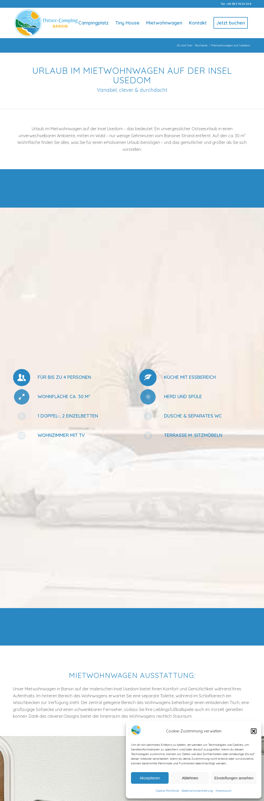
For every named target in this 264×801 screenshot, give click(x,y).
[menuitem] (93, 23)
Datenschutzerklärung (197, 790)
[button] (253, 731)
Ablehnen (190, 778)
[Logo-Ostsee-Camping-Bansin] (46, 23)
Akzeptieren (149, 778)
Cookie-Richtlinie (167, 790)
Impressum (224, 790)
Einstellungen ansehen (233, 778)
